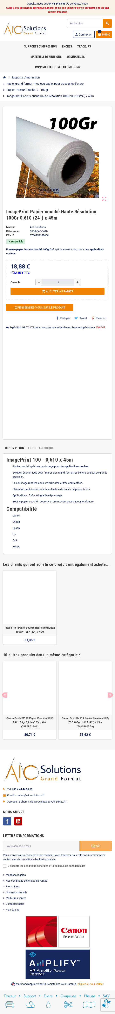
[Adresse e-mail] (41, 846)
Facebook (7, 821)
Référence (12, 231)
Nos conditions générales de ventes (26, 880)
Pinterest (99, 318)
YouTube (18, 821)
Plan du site (12, 909)
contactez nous (79, 3)
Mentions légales (16, 874)
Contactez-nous (15, 903)
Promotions (12, 886)
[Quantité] (58, 282)
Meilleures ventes (16, 898)
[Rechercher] (89, 23)
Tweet (81, 318)
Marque (10, 227)
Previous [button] (4, 695)
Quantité (15, 282)
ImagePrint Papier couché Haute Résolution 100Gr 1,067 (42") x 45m (30, 629)
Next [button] (110, 695)
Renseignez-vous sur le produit (39, 307)
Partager (63, 318)
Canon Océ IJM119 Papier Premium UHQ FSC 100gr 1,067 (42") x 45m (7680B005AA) (85, 722)
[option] (30, 608)
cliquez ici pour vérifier (90, 984)
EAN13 (10, 235)
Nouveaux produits (16, 892)
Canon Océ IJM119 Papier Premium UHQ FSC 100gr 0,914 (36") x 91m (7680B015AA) (29, 722)
